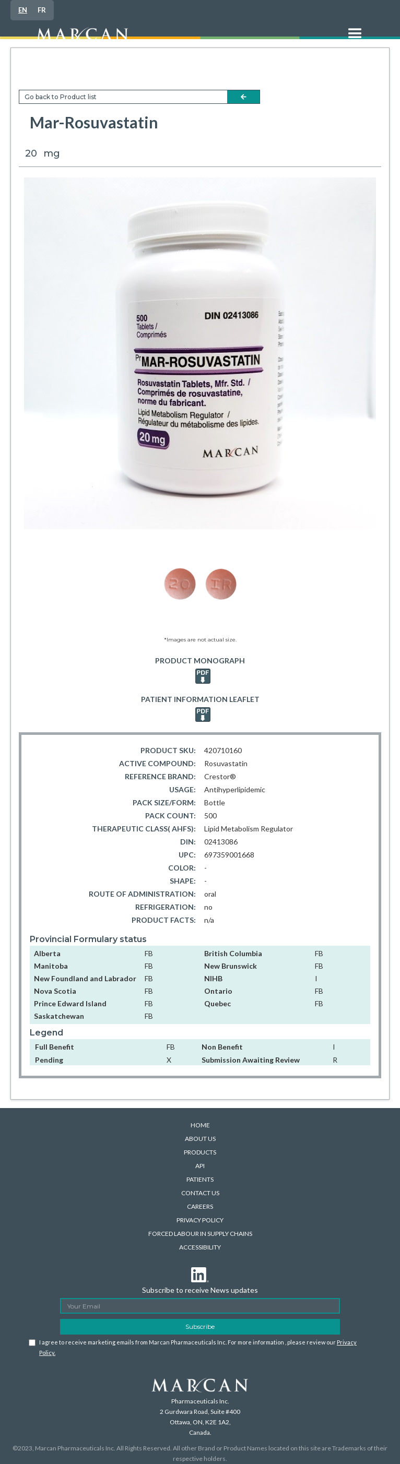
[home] (180, 39)
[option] (41, 10)
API (200, 1166)
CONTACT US (200, 1193)
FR (42, 10)
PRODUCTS (200, 1152)
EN (22, 10)
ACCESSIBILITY (200, 1247)
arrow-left (243, 96)
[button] (355, 39)
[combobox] (22, 10)
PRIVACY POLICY (200, 1220)
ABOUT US (200, 1138)
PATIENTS (200, 1179)
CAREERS (200, 1206)
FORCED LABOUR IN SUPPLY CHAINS (200, 1233)
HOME (200, 1125)
